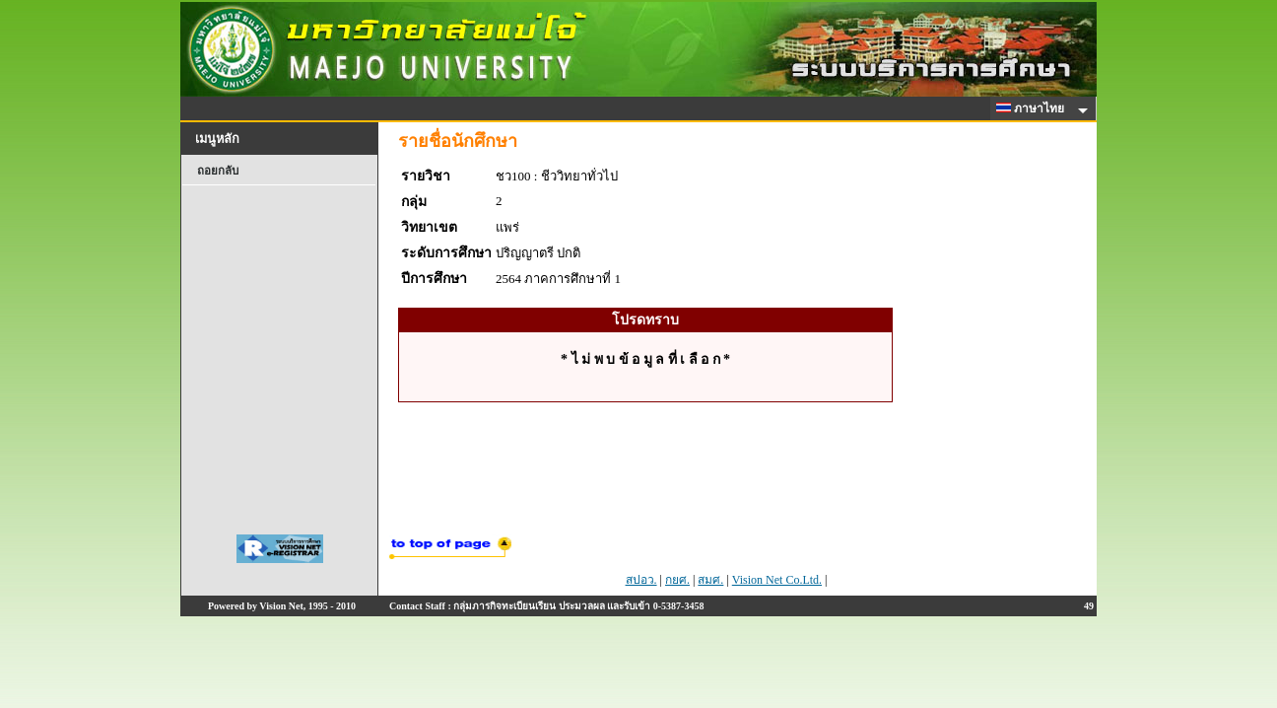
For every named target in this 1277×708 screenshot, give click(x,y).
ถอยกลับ (217, 171)
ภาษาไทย (1033, 108)
